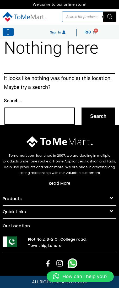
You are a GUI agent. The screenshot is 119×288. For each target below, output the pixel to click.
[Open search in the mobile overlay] (89, 17)
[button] (59, 199)
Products (12, 199)
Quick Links (14, 212)
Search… (13, 100)
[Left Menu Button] (8, 32)
